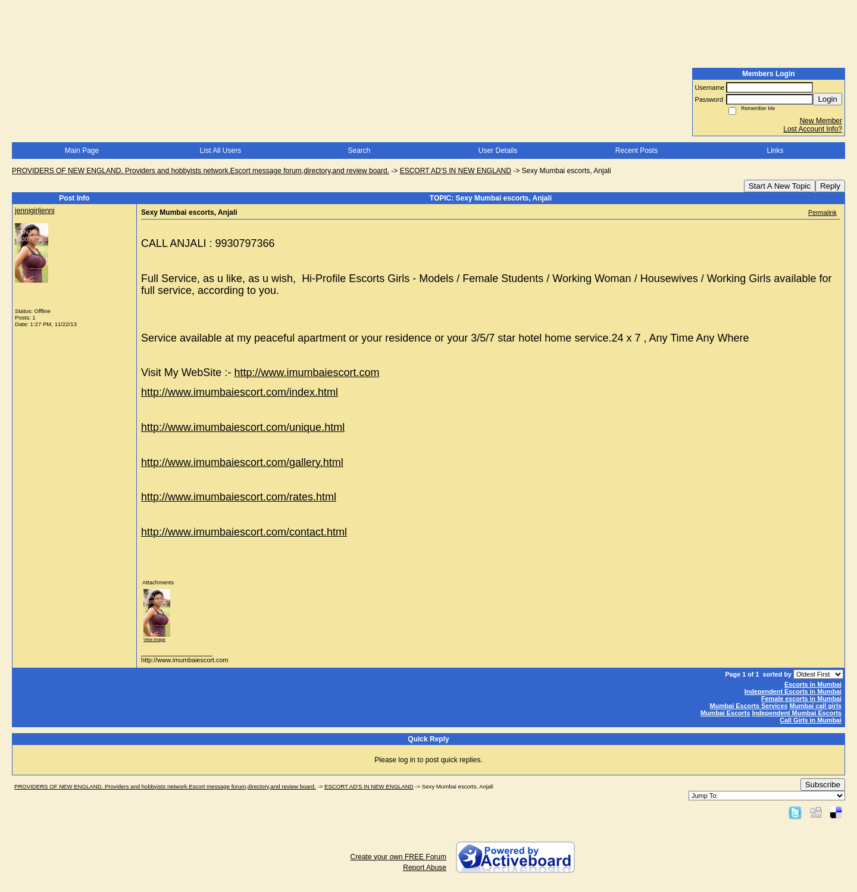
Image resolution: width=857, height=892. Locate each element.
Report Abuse (424, 867)
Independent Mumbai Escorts (797, 712)
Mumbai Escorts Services (749, 705)
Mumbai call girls (815, 705)
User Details (497, 150)
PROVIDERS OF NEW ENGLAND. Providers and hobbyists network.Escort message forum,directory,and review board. (200, 171)
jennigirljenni (35, 210)
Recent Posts (636, 150)
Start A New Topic (780, 185)
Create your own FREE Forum (398, 857)
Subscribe (822, 784)
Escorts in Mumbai (813, 684)
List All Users (220, 150)
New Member (821, 121)
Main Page (82, 150)
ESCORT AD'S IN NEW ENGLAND (455, 171)
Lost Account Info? (812, 129)
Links (775, 150)
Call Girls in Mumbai (811, 720)
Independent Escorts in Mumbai (793, 691)
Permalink (822, 212)
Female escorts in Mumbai (801, 698)
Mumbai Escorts (725, 712)
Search (359, 150)
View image (154, 639)
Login (827, 99)
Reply (830, 185)
